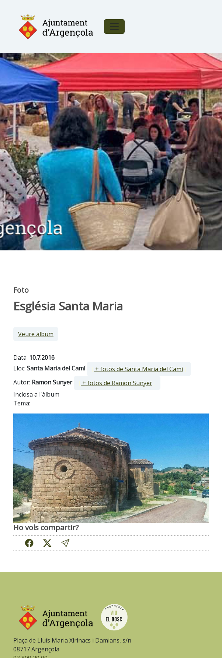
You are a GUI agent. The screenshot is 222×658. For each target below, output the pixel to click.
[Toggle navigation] (114, 26)
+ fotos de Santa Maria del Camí (138, 369)
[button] (65, 543)
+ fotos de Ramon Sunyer (116, 383)
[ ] (138, 369)
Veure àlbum (35, 334)
